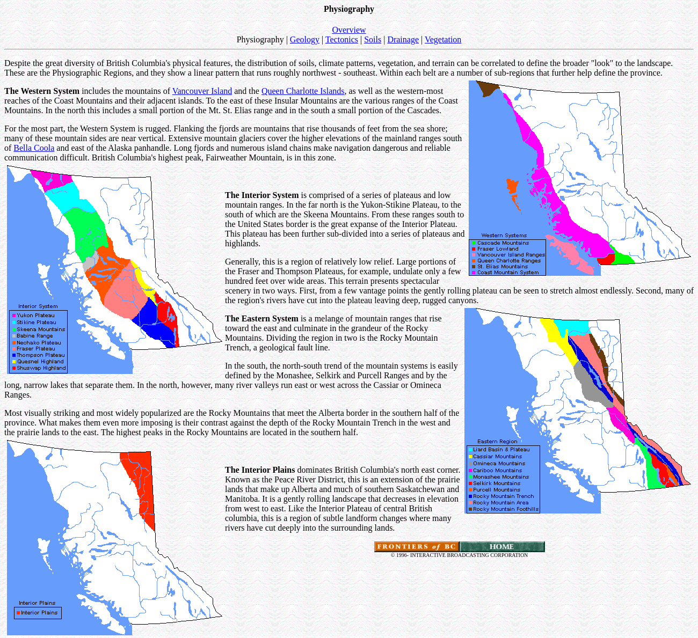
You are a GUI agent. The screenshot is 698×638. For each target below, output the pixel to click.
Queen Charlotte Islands (303, 91)
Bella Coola (33, 147)
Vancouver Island (202, 91)
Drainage (403, 39)
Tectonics (341, 39)
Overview (349, 29)
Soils (372, 39)
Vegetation (443, 39)
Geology (304, 39)
